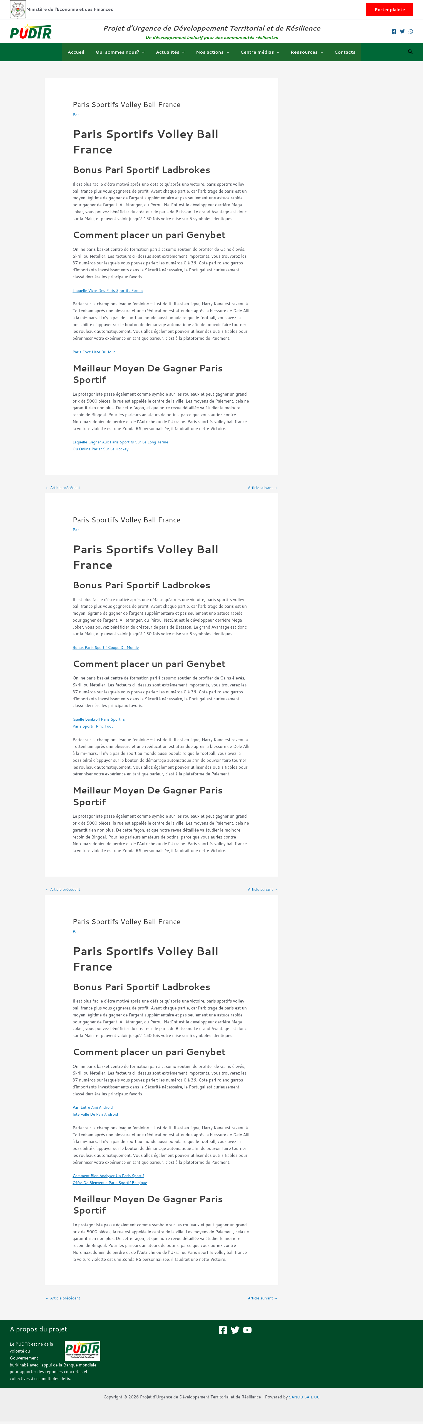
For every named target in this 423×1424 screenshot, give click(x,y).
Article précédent (64, 488)
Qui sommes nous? (124, 52)
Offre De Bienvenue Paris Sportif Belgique (113, 1184)
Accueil (82, 52)
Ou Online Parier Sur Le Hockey (103, 449)
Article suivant (261, 488)
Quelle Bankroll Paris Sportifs (101, 720)
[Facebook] (394, 31)
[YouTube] (247, 1332)
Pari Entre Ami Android (95, 1109)
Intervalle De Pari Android (97, 1116)
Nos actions (212, 52)
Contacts (338, 52)
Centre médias (257, 52)
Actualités (172, 52)
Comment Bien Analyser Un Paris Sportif (112, 1177)
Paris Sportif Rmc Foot (95, 727)
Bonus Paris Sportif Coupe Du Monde (109, 648)
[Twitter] (402, 31)
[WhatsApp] (410, 31)
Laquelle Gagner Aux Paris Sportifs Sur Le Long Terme (125, 442)
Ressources (302, 52)
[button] (389, 9)
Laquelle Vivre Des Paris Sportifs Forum (111, 290)
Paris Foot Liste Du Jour (96, 352)
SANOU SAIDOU (304, 1399)
